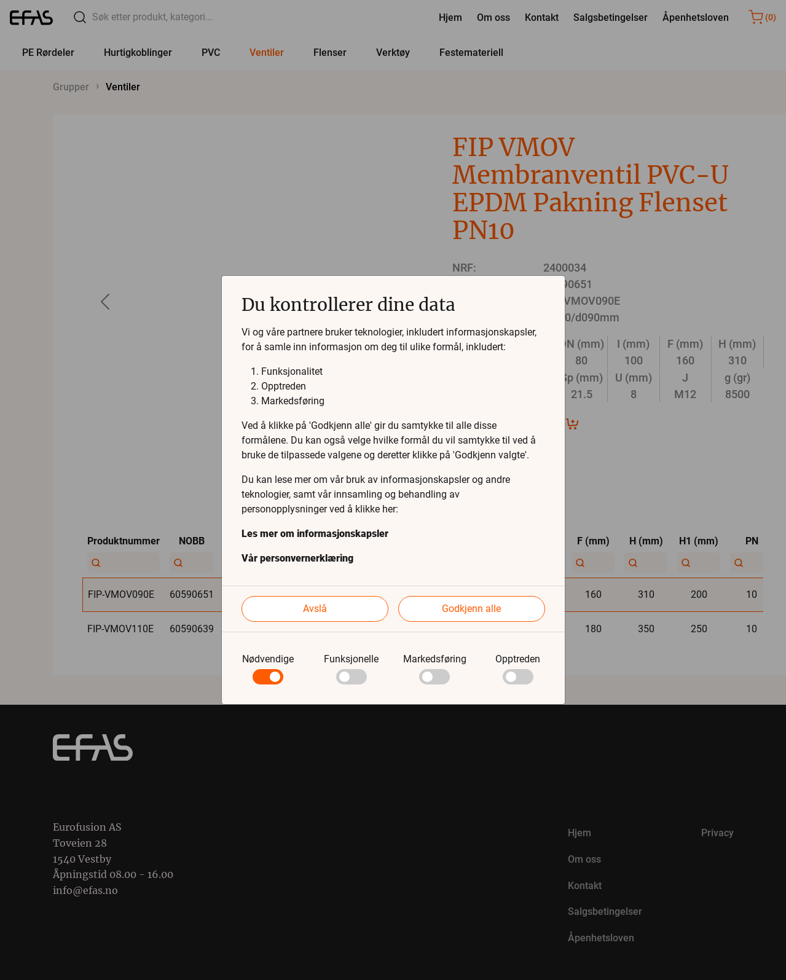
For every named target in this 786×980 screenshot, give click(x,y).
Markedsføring (434, 659)
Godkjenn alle (471, 608)
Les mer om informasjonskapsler (315, 533)
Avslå (315, 608)
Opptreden (517, 659)
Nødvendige (268, 659)
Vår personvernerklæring (297, 558)
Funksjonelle (351, 659)
